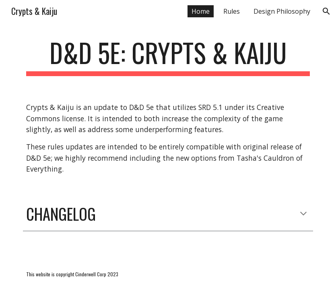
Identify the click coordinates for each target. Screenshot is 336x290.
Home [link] (201, 11)
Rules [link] (231, 11)
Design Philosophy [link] (282, 11)
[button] (326, 11)
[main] (168, 56)
